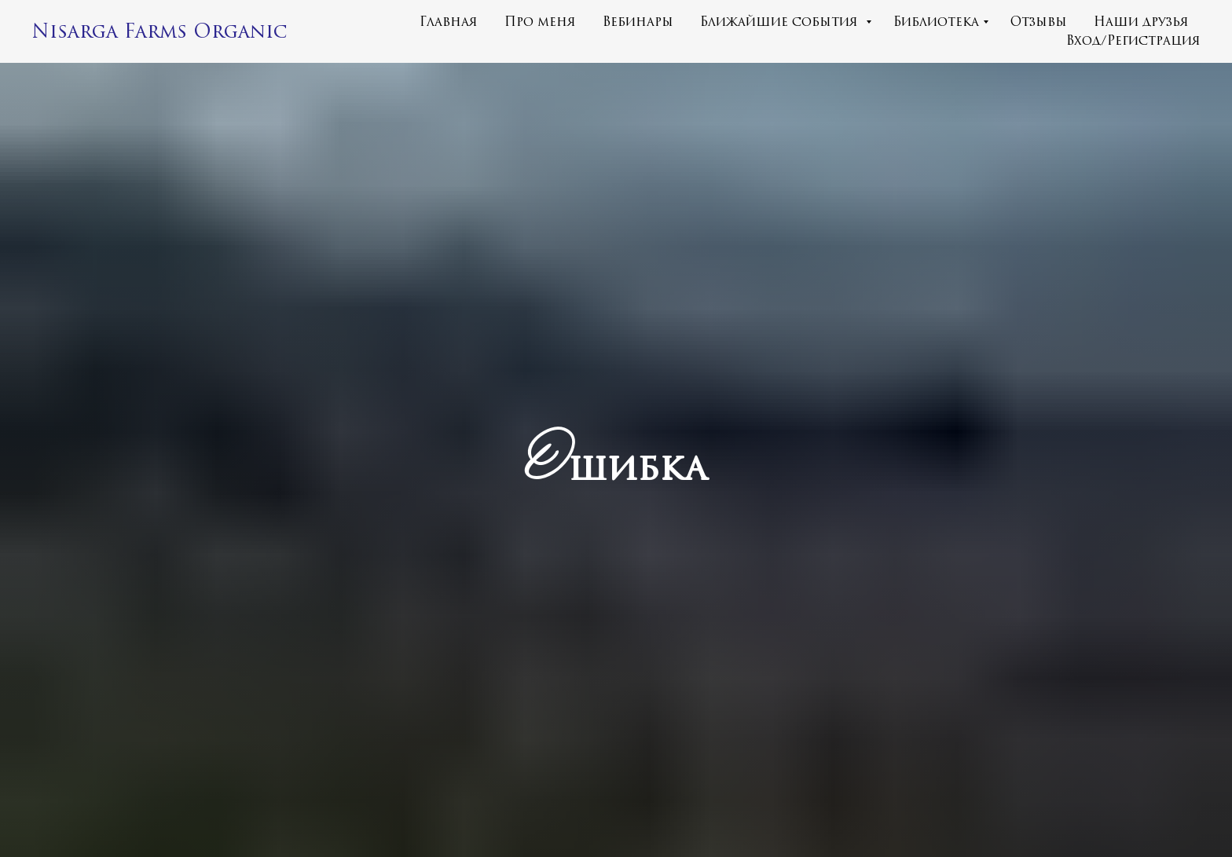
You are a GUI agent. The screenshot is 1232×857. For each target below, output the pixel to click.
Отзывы (1038, 22)
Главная (449, 22)
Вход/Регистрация (1133, 40)
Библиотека (936, 22)
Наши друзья (1141, 22)
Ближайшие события (781, 22)
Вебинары (638, 22)
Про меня (540, 22)
